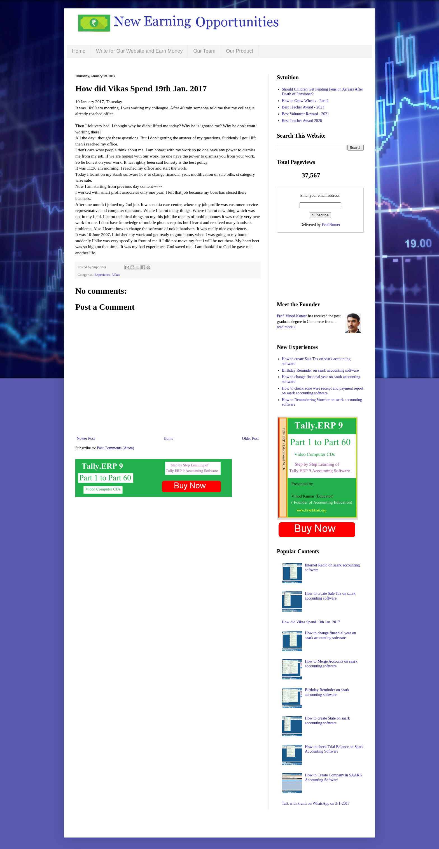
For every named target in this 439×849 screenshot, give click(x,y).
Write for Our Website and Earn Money (139, 51)
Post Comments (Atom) (115, 448)
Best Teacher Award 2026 (302, 121)
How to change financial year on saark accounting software (330, 635)
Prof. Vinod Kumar (292, 316)
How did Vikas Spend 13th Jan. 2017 (311, 622)
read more (285, 327)
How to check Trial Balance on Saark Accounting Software (334, 749)
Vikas (116, 275)
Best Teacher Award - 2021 (303, 107)
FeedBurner (331, 225)
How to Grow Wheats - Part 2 (305, 101)
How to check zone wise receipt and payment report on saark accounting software (322, 390)
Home (78, 51)
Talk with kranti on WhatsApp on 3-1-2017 (316, 803)
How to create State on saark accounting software (327, 720)
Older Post (250, 438)
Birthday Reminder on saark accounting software (320, 370)
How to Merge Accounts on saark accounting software (331, 663)
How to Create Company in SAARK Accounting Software (333, 777)
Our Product (239, 51)
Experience (103, 275)
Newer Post (86, 438)
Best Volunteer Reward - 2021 (305, 114)
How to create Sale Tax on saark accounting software (330, 595)
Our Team (204, 51)
